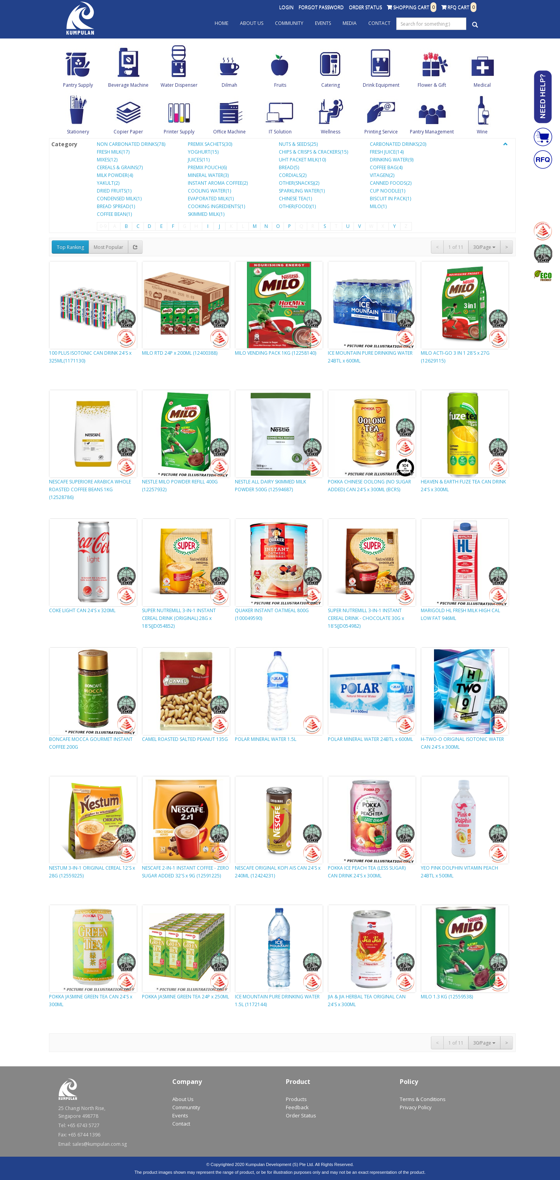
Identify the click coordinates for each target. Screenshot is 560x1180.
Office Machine (229, 131)
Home (221, 23)
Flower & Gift (432, 85)
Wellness (330, 131)
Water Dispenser (179, 85)
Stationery (78, 131)
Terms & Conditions (423, 1099)
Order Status (365, 7)
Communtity (186, 1107)
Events (323, 23)
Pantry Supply (78, 85)
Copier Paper (128, 131)
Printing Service (381, 131)
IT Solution (280, 131)
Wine (482, 131)
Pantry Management (432, 131)
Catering (330, 85)
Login (286, 7)
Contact (379, 23)
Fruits (280, 85)
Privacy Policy (416, 1107)
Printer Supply (179, 131)
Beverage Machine (128, 85)
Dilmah (229, 85)
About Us (251, 23)
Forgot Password (321, 7)
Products (296, 1099)
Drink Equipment (381, 85)
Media (350, 23)
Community (289, 23)
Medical (482, 85)
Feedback (297, 1107)
